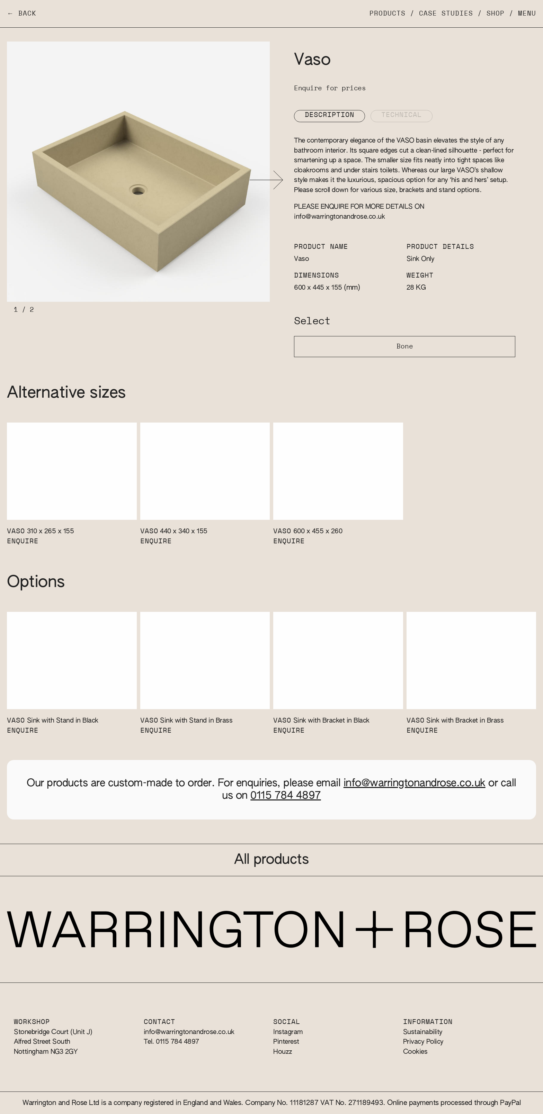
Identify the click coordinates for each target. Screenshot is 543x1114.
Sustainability (423, 1032)
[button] (266, 180)
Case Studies (446, 13)
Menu (527, 13)
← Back (21, 13)
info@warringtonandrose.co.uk (339, 217)
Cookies (415, 1052)
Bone (405, 346)
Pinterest (286, 1042)
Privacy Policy (423, 1042)
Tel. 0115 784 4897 (171, 1042)
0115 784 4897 (285, 796)
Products (388, 13)
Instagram (288, 1032)
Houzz (282, 1052)
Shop (496, 13)
